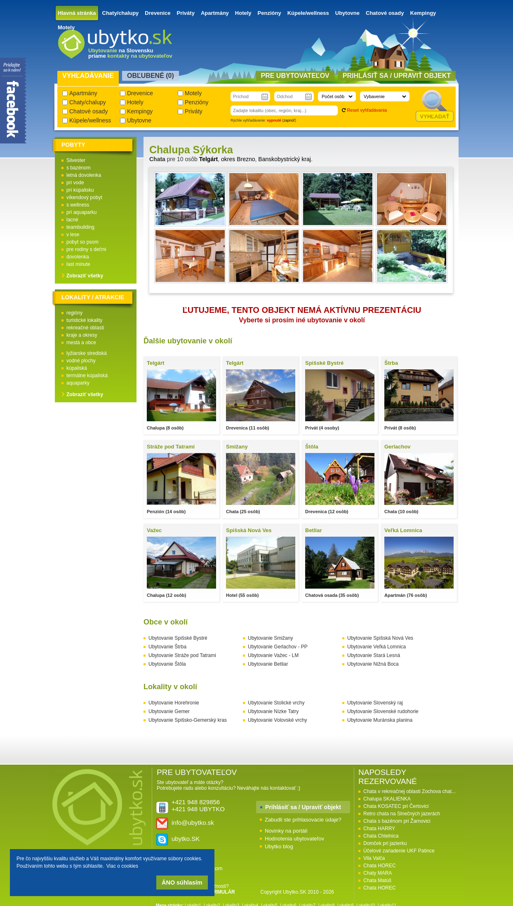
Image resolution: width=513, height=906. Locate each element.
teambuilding (80, 227)
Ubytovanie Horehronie (173, 703)
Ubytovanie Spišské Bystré (177, 638)
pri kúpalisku (80, 190)
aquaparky (77, 383)
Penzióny (269, 13)
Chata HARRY (379, 828)
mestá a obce (81, 342)
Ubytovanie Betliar (268, 664)
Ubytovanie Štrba (167, 647)
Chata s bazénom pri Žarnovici (397, 821)
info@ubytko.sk (193, 822)
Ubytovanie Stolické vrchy (276, 703)
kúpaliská (76, 368)
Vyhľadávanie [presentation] (88, 75)
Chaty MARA (377, 873)
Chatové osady (385, 13)
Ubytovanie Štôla (167, 664)
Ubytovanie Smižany (270, 638)
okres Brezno (238, 159)
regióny (74, 313)
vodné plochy (81, 361)
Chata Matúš (377, 880)
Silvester (75, 160)
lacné (72, 220)
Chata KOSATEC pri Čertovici (396, 806)
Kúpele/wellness (308, 13)
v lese (72, 234)
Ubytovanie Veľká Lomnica (376, 647)
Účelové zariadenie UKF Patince (399, 851)
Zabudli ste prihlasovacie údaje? (303, 820)
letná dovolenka (83, 175)
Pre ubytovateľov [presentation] (295, 75)
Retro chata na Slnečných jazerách (401, 814)
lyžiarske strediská (86, 353)
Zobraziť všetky (84, 276)
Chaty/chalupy (120, 13)
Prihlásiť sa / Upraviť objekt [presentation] (397, 75)
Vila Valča (374, 858)
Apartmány (215, 13)
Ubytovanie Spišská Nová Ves (380, 638)
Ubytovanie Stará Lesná (373, 655)
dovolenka (77, 257)
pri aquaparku (81, 212)
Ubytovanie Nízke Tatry (273, 711)
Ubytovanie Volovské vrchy (277, 720)
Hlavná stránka (77, 13)
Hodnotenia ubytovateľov (294, 839)
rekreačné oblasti (85, 328)
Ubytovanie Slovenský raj (375, 703)
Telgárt (208, 159)
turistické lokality (84, 320)
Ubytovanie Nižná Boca (373, 664)
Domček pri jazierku (385, 843)
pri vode (75, 182)
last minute (78, 264)
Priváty (186, 13)
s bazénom (78, 168)
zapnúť (289, 120)
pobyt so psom (82, 242)
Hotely (243, 13)
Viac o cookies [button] (122, 866)
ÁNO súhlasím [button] (182, 882)
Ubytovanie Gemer (169, 711)
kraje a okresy (81, 335)
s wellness (77, 205)
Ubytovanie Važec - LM (273, 655)
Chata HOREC (379, 865)
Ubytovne (347, 13)
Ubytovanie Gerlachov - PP (278, 647)
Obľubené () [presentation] (150, 75)
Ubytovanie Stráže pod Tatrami (182, 655)
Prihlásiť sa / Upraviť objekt (303, 807)
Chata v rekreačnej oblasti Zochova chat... (409, 791)
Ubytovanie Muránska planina (379, 720)
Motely (66, 27)
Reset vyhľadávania (367, 110)
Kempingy (423, 13)
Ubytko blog (279, 846)
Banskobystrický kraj (284, 159)
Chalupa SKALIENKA (387, 799)
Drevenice (157, 13)
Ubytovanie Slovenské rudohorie (383, 711)
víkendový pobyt (84, 197)
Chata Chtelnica (380, 836)
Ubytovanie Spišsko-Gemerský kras (187, 720)
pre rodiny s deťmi (86, 249)
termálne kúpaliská (87, 375)
